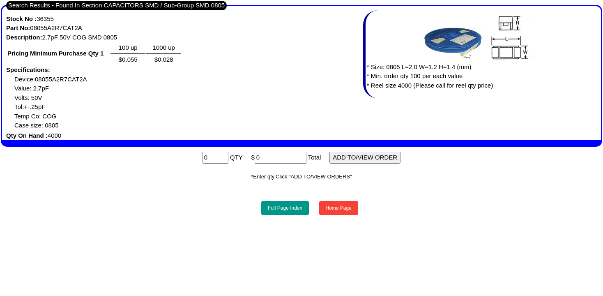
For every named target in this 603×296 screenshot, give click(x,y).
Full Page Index (285, 208)
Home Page (339, 208)
